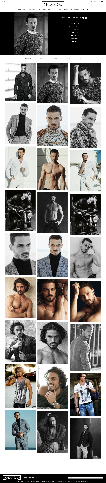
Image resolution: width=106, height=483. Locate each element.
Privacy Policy (84, 481)
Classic (39, 9)
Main (44, 9)
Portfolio (28, 59)
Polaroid (43, 59)
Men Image (76, 9)
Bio (80, 59)
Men (71, 9)
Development (32, 9)
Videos (69, 59)
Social (56, 59)
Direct (60, 9)
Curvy (55, 9)
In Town (66, 9)
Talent (49, 9)
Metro (24, 9)
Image (19, 9)
